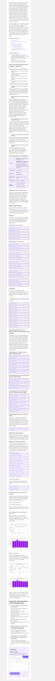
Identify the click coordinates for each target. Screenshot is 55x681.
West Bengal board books (23, 298)
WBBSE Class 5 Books (13, 314)
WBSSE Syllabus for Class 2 (14, 230)
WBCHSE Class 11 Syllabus (14, 453)
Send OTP (25, 656)
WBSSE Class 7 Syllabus (13, 253)
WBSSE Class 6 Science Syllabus (15, 249)
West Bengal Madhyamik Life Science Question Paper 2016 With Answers (18, 387)
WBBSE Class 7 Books (13, 319)
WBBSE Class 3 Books (13, 308)
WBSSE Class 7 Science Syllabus (15, 258)
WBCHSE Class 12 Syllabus (14, 465)
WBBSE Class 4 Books (13, 311)
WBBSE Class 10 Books (13, 326)
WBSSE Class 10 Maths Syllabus (15, 282)
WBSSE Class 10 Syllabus (14, 280)
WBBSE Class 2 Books (13, 306)
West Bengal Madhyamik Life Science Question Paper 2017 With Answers (18, 384)
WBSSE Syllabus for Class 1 (14, 228)
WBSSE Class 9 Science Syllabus (15, 276)
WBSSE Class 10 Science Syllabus (15, 285)
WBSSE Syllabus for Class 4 (14, 235)
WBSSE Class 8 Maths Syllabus (15, 264)
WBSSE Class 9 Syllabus (13, 271)
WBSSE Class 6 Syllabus (13, 244)
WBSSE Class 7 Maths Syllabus (15, 256)
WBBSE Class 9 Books (13, 324)
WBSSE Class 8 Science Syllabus (15, 267)
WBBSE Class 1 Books (13, 303)
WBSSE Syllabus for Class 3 (14, 233)
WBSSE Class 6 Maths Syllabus (15, 247)
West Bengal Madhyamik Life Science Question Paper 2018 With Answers (18, 380)
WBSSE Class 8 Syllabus (13, 262)
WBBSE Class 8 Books (13, 321)
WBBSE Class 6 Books (13, 316)
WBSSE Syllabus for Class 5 (14, 238)
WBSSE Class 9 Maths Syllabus (15, 273)
